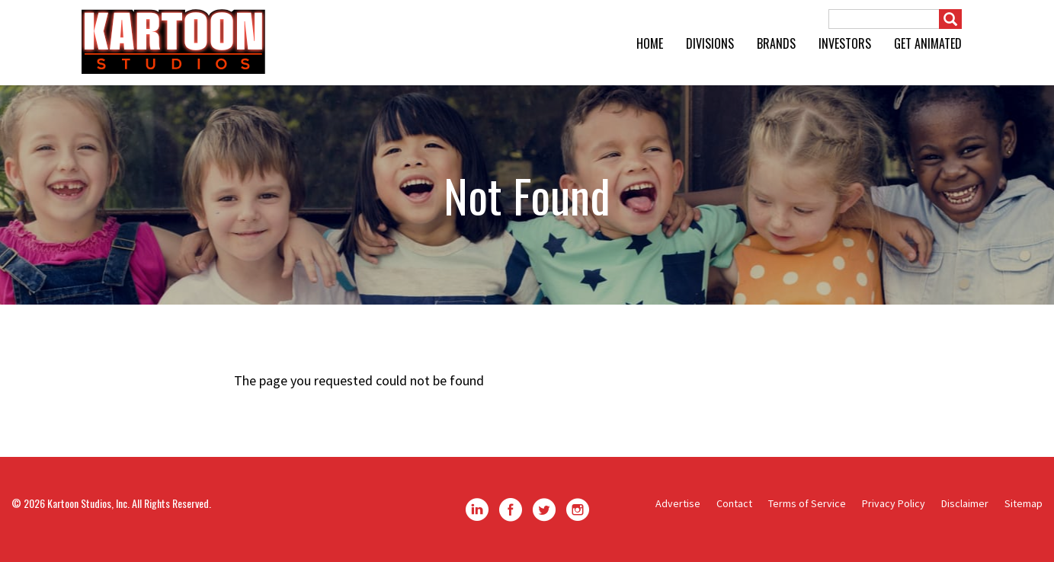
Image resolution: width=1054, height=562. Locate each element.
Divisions (710, 43)
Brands (776, 43)
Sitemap (1023, 503)
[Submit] (950, 19)
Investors (845, 43)
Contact (734, 503)
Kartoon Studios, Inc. (88, 503)
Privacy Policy (893, 503)
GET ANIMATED (928, 43)
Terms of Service (807, 503)
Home (649, 43)
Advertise (677, 503)
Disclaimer (964, 503)
